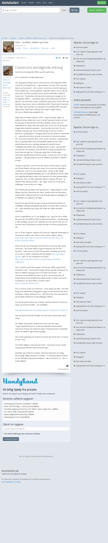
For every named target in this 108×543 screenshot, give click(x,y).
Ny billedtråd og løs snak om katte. (89, 74)
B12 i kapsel (80, 79)
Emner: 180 (6, 104)
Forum (25, 48)
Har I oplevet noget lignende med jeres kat (89, 53)
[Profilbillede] (8, 71)
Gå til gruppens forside (11, 482)
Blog (45, 3)
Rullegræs (80, 83)
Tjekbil (76, 105)
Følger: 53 (6, 97)
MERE (51, 3)
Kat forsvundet (82, 47)
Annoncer (45, 48)
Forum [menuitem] (38, 3)
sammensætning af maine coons (88, 70)
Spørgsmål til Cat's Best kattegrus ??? (90, 92)
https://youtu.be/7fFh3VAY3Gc (27, 283)
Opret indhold (96, 10)
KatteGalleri (10, 2)
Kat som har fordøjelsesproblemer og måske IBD (90, 60)
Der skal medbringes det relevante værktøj (22, 434)
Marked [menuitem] (31, 3)
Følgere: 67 (6, 100)
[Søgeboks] (31, 10)
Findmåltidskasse (81, 112)
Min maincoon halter (83, 87)
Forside (4, 38)
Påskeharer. (80, 66)
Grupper (13, 38)
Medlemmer (34, 48)
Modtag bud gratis (10, 439)
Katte (53, 48)
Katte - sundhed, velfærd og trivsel (32, 38)
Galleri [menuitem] (23, 3)
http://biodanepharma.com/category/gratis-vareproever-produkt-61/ (42, 310)
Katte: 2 (5, 102)
